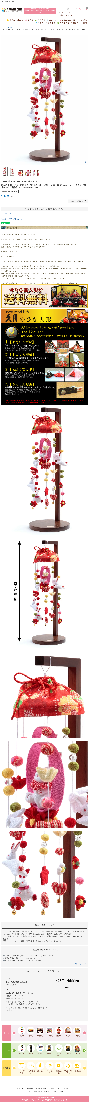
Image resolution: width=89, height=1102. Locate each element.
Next (84, 1033)
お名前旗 (81, 20)
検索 (75, 9)
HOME (4, 28)
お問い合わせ (58, 1091)
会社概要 (47, 1091)
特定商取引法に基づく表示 (37, 1088)
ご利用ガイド (20, 1088)
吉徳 (61, 15)
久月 (68, 13)
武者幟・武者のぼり (45, 23)
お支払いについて (55, 1088)
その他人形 (63, 23)
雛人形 (29, 20)
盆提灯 (75, 23)
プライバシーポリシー (34, 1091)
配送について (69, 1088)
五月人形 (40, 20)
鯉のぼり (69, 15)
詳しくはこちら (81, 964)
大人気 (61, 13)
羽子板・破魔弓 (15, 20)
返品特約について (7, 214)
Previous (14, 1033)
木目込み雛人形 (66, 20)
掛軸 (83, 23)
